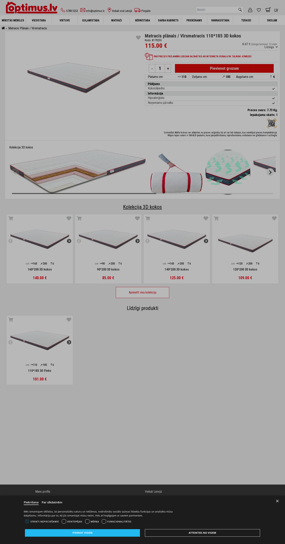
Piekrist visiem (82, 532)
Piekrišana (31, 502)
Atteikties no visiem (202, 532)
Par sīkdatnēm (52, 502)
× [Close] (277, 501)
